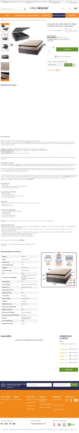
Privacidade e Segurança (43, 400)
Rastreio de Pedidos (58, 15)
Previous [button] (5, 24)
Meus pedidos (31, 406)
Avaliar (69, 370)
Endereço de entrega (33, 400)
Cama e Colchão (20, 15)
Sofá (7, 15)
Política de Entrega (45, 407)
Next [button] (5, 80)
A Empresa (71, 15)
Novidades (46, 15)
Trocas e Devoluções (46, 404)
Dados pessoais (31, 403)
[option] (5, 27)
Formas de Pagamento (64, 52)
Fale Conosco (18, 400)
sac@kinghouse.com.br (58, 405)
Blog (2, 403)
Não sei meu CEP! (75, 62)
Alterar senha (30, 409)
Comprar (67, 47)
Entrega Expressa (33, 15)
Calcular (68, 60)
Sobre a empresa (6, 400)
